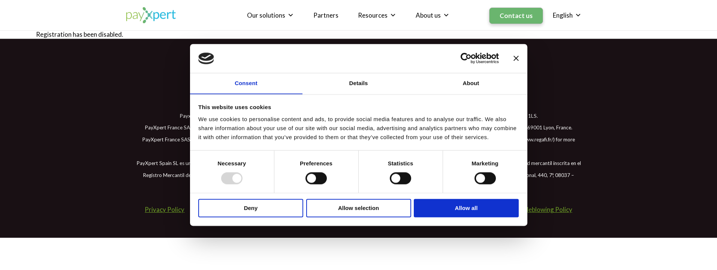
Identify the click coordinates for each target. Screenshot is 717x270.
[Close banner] (516, 58)
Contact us (516, 15)
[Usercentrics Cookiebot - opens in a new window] (466, 58)
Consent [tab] (246, 83)
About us (433, 15)
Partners (326, 15)
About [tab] (471, 83)
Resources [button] (378, 15)
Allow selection (358, 208)
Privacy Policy (164, 209)
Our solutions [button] (271, 15)
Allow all (466, 208)
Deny (251, 208)
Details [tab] (358, 83)
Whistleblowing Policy (541, 209)
